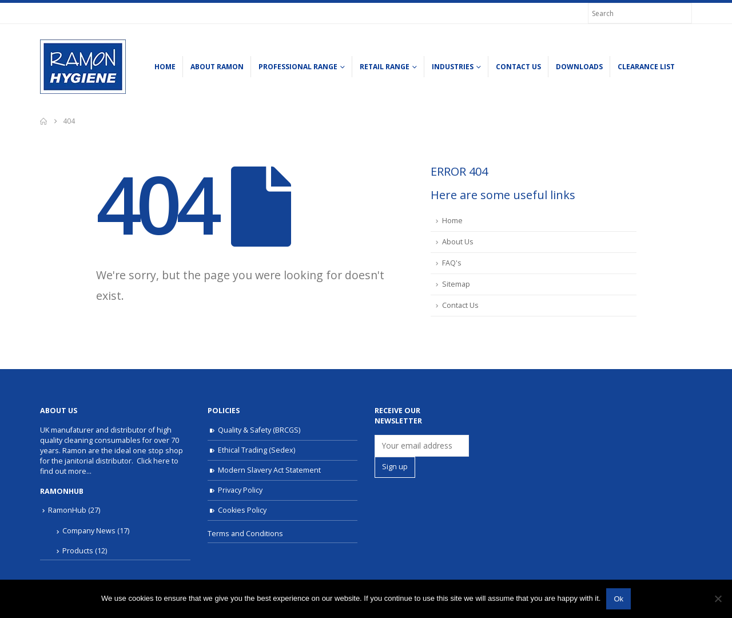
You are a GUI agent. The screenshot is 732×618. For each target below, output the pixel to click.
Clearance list (646, 67)
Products (77, 551)
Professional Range (297, 67)
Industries (453, 67)
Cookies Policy (242, 510)
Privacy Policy (240, 490)
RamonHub (67, 510)
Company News (89, 531)
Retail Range (384, 67)
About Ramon (217, 67)
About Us (458, 242)
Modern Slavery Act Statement (269, 470)
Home (165, 67)
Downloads (579, 67)
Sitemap (456, 284)
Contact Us (518, 67)
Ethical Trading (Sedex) (256, 450)
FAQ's (452, 263)
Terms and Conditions (245, 533)
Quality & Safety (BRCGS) (259, 430)
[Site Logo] (83, 66)
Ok (618, 599)
